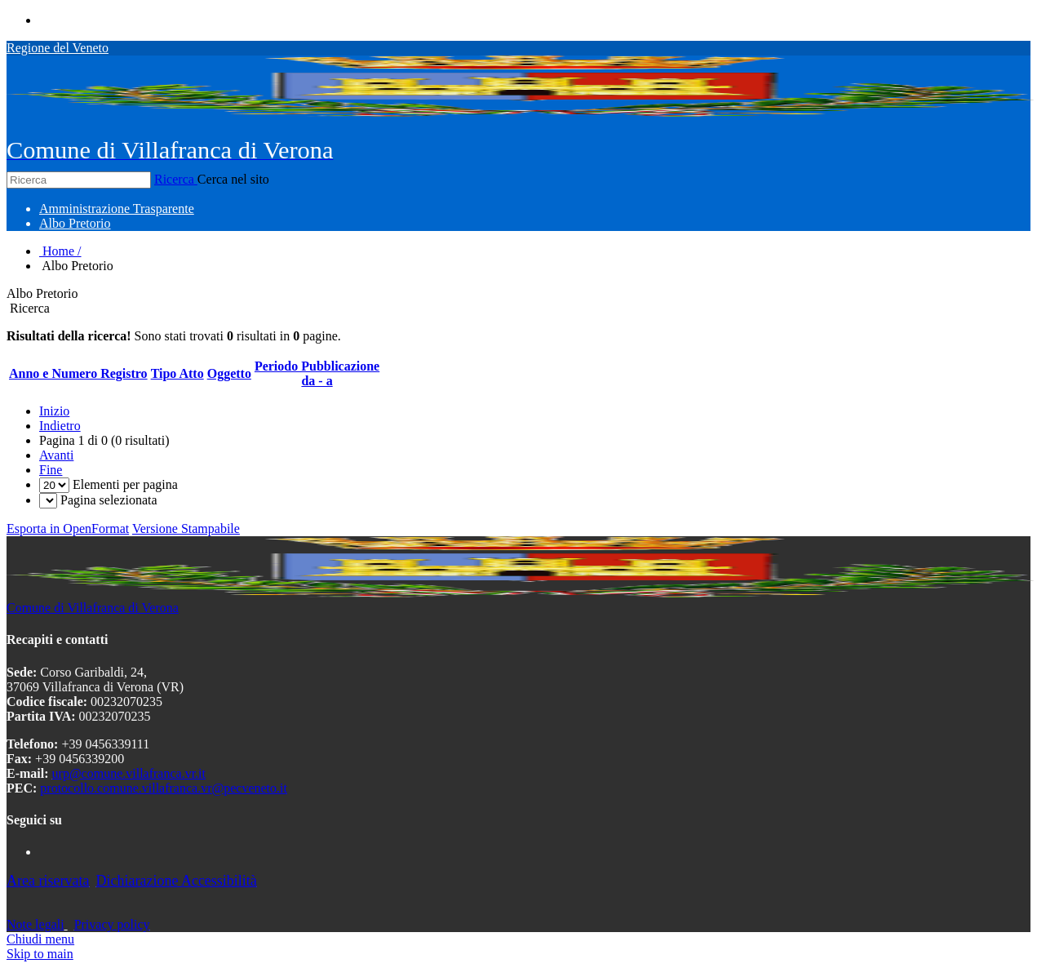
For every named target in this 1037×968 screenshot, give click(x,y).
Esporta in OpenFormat (68, 528)
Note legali (35, 924)
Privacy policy (112, 924)
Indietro (60, 426)
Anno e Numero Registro (78, 373)
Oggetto (229, 373)
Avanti (56, 455)
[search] (518, 308)
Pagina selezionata (108, 500)
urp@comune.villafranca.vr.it (129, 773)
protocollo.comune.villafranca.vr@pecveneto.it (163, 788)
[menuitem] (116, 208)
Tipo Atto (177, 373)
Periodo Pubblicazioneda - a (317, 373)
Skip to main (40, 954)
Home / (60, 251)
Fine (50, 470)
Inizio (54, 411)
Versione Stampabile (186, 528)
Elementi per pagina (125, 484)
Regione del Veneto (58, 48)
